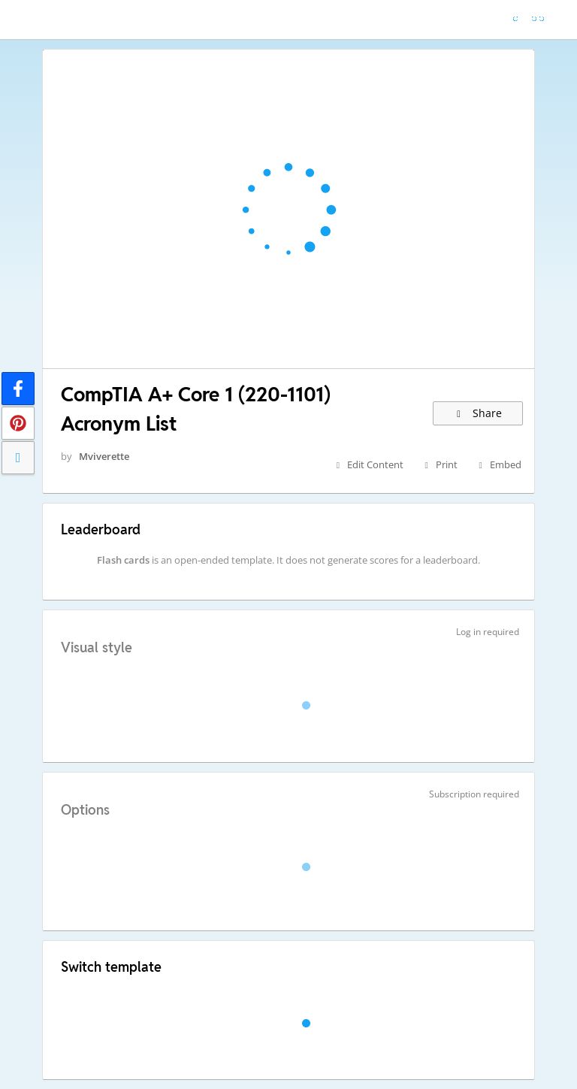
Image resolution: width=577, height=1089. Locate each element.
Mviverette (104, 456)
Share (478, 413)
